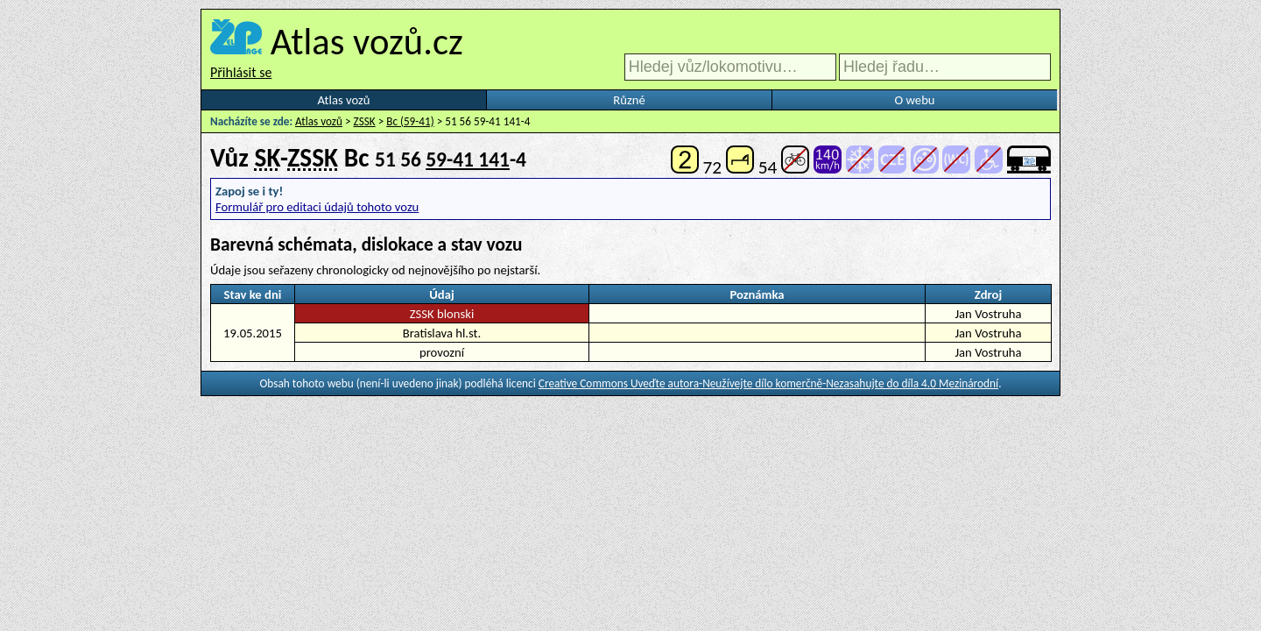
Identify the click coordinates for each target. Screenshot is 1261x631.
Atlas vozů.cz (367, 41)
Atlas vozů (344, 100)
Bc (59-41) (410, 121)
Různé (629, 100)
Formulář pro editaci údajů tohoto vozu (317, 207)
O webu (914, 100)
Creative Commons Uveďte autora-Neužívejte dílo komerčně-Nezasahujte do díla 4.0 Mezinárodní (768, 383)
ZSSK (365, 121)
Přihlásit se (240, 72)
